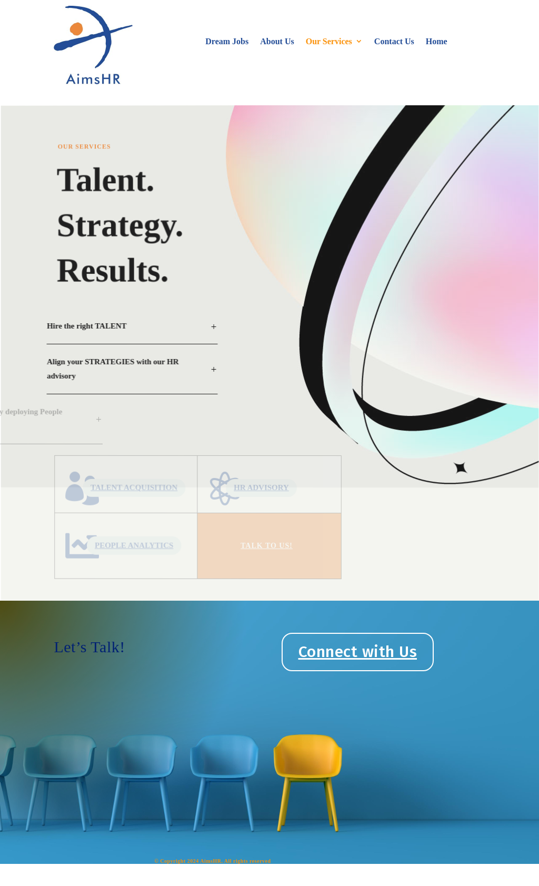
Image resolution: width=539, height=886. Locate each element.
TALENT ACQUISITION (143, 485)
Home (436, 41)
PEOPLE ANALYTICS (143, 542)
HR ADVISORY (262, 487)
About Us (277, 41)
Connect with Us (357, 651)
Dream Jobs (226, 41)
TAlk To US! (267, 545)
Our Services (329, 41)
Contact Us (394, 41)
